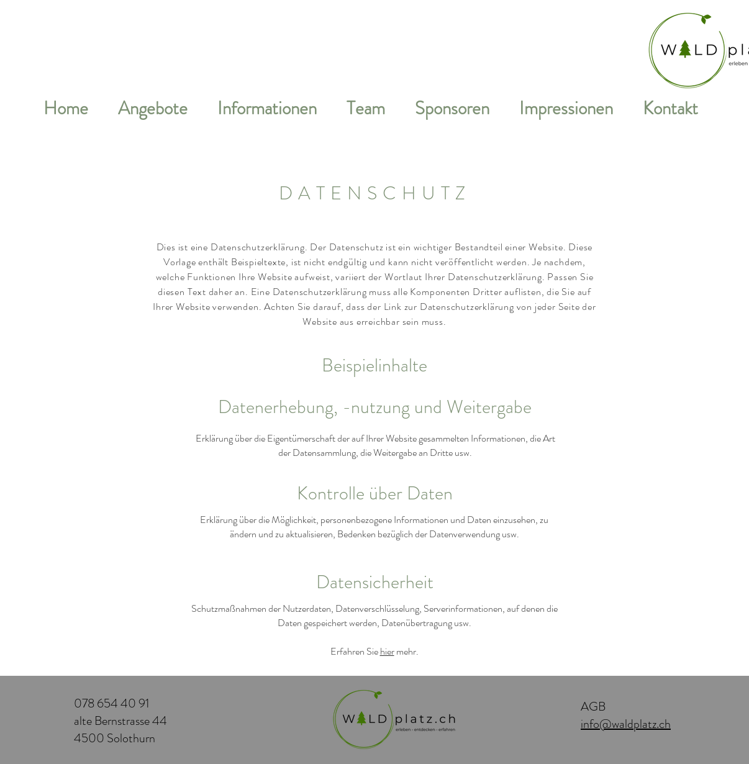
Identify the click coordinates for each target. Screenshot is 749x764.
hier (387, 651)
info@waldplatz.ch (626, 724)
